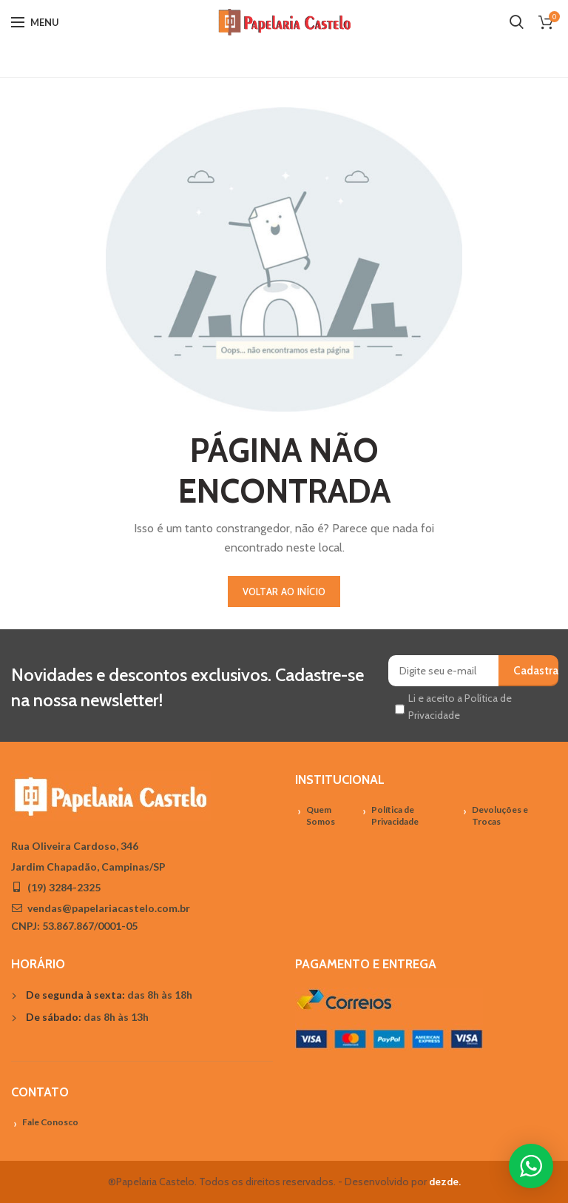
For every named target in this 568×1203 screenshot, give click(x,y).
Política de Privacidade (395, 816)
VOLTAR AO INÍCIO (284, 591)
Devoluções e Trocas (500, 816)
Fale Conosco (50, 1121)
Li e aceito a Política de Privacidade (460, 706)
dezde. (445, 1181)
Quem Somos (320, 816)
